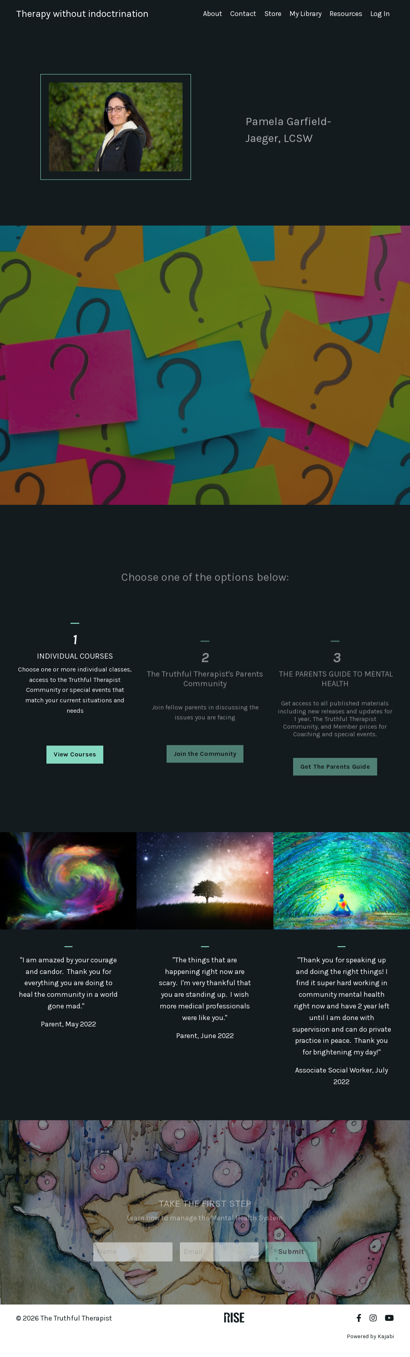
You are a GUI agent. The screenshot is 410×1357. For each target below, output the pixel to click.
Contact (243, 13)
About (212, 13)
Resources (346, 13)
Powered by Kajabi (370, 1336)
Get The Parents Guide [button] (335, 781)
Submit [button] (291, 1266)
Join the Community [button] (205, 768)
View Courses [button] (75, 770)
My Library (305, 13)
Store (272, 13)
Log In (380, 13)
